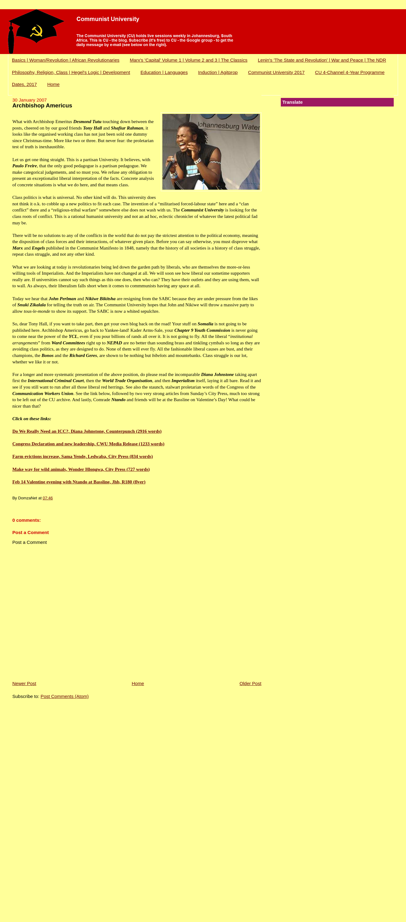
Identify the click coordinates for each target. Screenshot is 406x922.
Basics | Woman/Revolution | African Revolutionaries (65, 60)
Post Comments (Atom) (65, 696)
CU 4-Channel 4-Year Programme (350, 72)
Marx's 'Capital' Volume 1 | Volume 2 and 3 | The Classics (188, 60)
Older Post (250, 683)
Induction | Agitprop (218, 72)
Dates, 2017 (24, 84)
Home (53, 84)
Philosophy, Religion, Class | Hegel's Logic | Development (71, 72)
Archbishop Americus (42, 105)
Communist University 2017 (276, 72)
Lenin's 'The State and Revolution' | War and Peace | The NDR (322, 60)
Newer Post (24, 683)
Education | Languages (164, 72)
